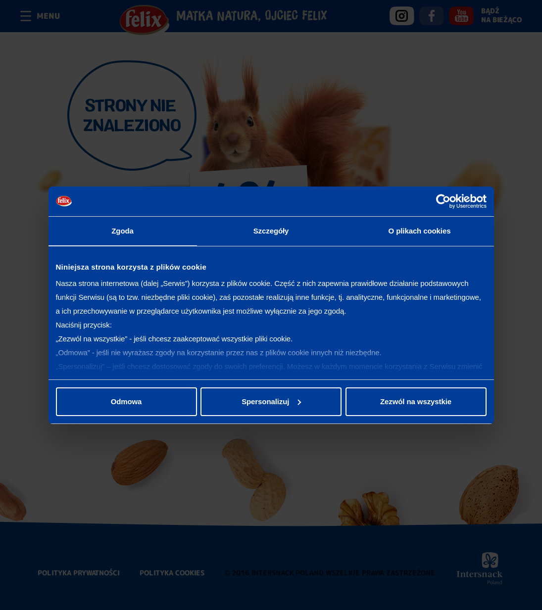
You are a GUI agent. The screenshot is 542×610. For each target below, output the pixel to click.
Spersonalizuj (271, 401)
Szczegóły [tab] (271, 231)
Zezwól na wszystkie (415, 401)
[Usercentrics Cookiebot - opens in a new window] (443, 201)
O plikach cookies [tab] (420, 231)
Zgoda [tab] (122, 231)
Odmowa (126, 401)
